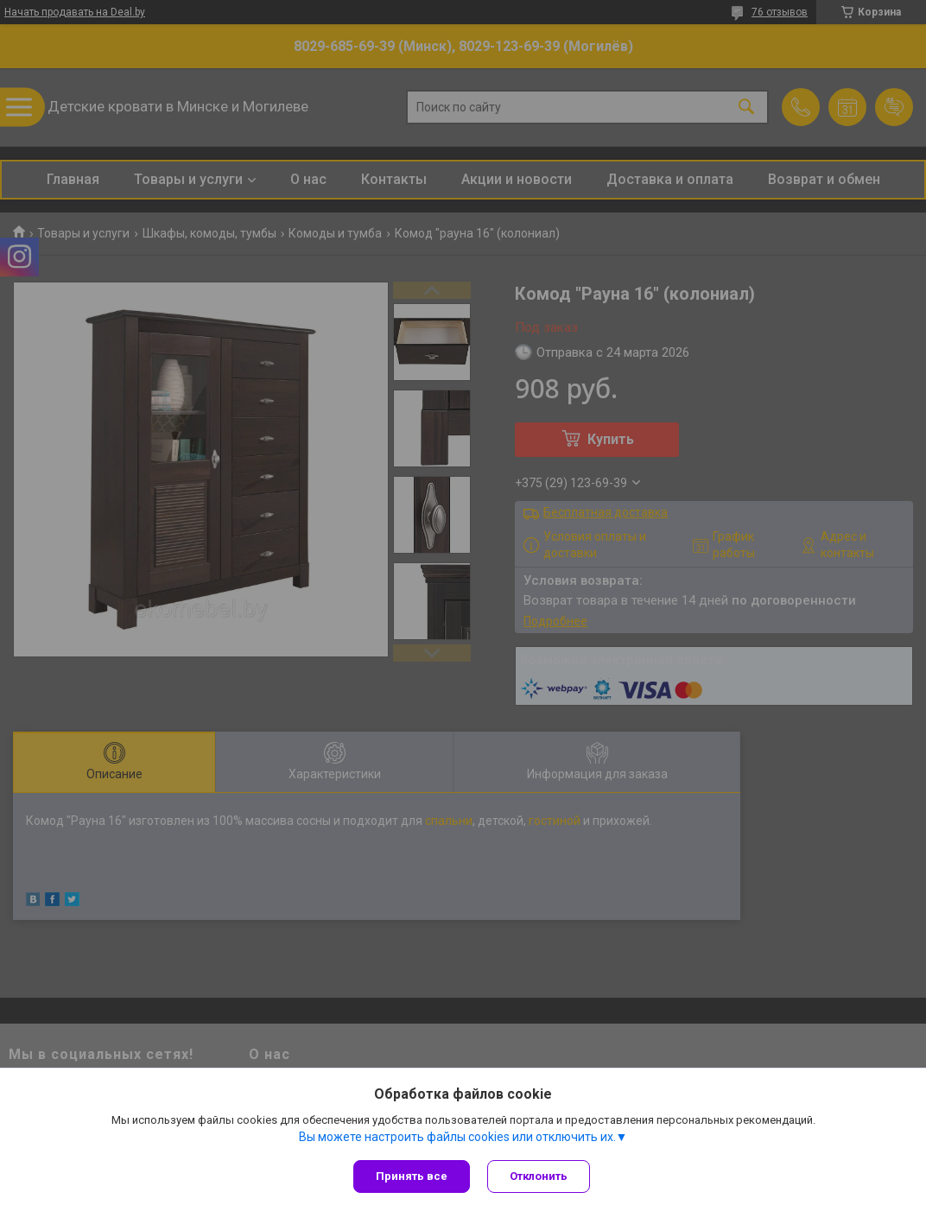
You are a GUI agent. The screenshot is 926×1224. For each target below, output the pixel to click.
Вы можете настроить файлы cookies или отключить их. (457, 1137)
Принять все (411, 1176)
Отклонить (539, 1176)
